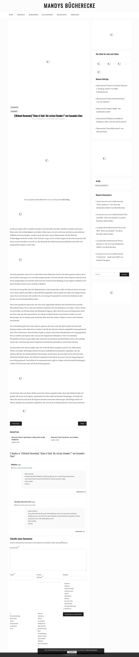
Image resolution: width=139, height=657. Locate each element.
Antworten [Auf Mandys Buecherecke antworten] (79, 531)
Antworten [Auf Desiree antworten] (80, 492)
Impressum (75, 15)
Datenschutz (62, 15)
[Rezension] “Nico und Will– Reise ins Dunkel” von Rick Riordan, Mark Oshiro (112, 218)
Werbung (14, 111)
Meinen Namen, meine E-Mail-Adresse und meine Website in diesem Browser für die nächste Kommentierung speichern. (69, 596)
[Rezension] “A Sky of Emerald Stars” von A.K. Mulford (64, 437)
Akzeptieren (72, 652)
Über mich (21, 15)
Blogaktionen (47, 15)
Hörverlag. (66, 200)
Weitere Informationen (91, 650)
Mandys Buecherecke (58, 119)
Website (65, 575)
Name (12, 575)
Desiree (14, 465)
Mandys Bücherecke (69, 5)
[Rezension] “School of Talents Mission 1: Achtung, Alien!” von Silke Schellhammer (111, 89)
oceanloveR (100, 228)
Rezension (14, 107)
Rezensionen (33, 15)
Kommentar (14, 547)
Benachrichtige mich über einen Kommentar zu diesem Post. (15, 621)
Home (11, 15)
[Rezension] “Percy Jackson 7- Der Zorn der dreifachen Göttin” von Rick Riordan (110, 204)
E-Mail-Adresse (39, 576)
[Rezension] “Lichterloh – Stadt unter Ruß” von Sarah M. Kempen (109, 257)
